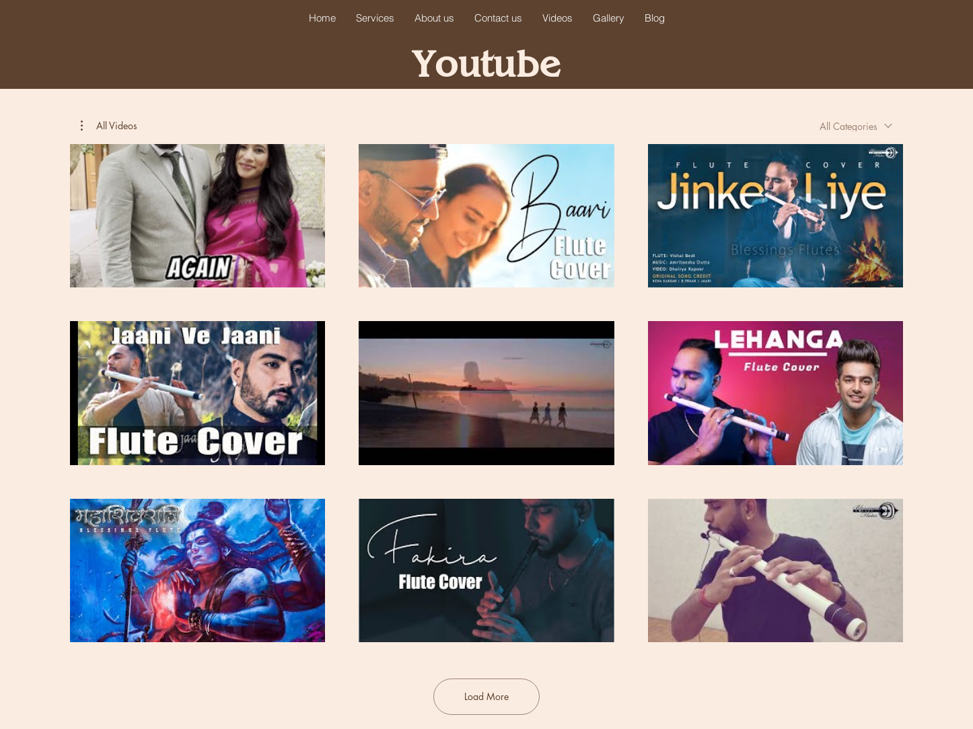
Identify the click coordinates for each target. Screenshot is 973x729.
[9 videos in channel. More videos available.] (486, 393)
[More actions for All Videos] (109, 125)
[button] (109, 125)
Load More (486, 696)
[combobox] (856, 126)
